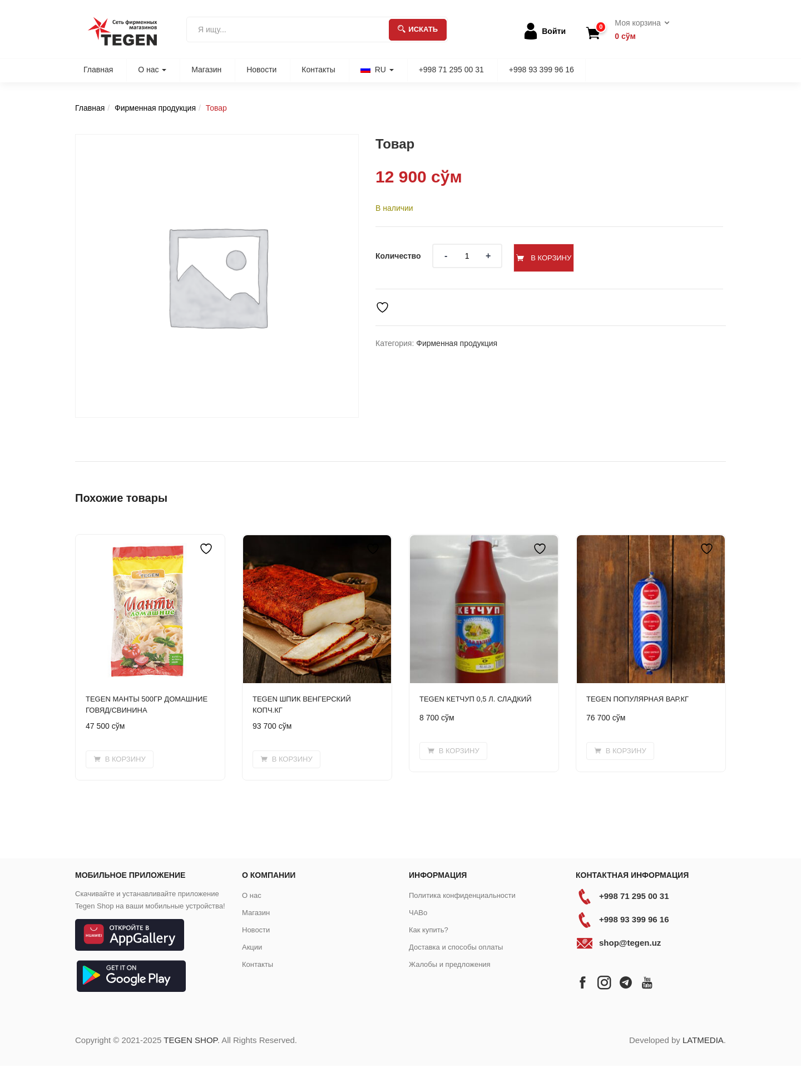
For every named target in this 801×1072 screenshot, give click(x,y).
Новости (261, 69)
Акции (252, 947)
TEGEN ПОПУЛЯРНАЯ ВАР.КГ (637, 699)
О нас (152, 69)
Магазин (206, 69)
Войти (554, 31)
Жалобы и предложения (450, 964)
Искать (418, 29)
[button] (638, 30)
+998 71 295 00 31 (451, 69)
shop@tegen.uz (630, 942)
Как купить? (428, 930)
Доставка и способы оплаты (456, 947)
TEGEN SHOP (190, 1040)
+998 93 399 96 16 (541, 69)
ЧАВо (418, 912)
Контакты (318, 69)
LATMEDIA (703, 1040)
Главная (98, 69)
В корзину (566, 255)
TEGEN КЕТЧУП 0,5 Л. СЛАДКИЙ (475, 699)
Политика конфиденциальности (462, 895)
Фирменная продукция (155, 107)
